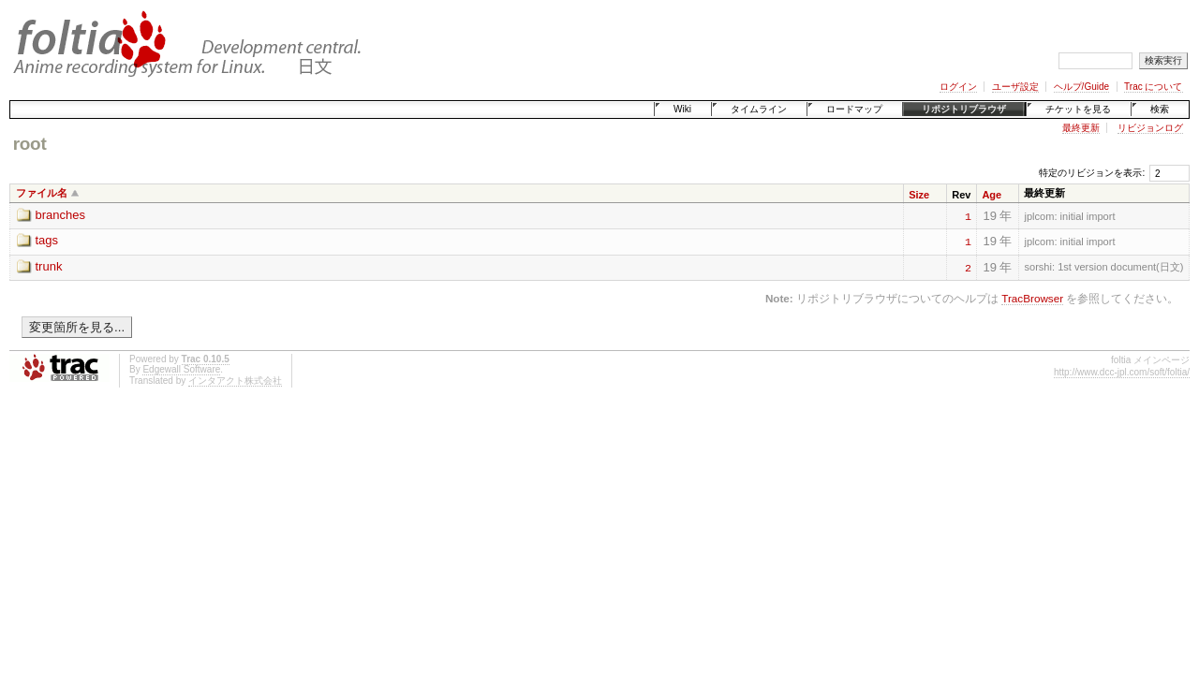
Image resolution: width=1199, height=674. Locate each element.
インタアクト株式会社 (235, 380)
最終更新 (1081, 128)
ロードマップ (854, 109)
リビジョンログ (1150, 128)
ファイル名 (41, 192)
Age (991, 194)
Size (919, 194)
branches (60, 215)
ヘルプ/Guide (1081, 86)
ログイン (958, 86)
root (30, 144)
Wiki (682, 109)
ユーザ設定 (1015, 86)
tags (47, 240)
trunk (49, 266)
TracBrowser (1032, 298)
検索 (1159, 109)
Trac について (1153, 86)
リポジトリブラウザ (964, 109)
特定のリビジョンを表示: (1092, 173)
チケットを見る (1078, 109)
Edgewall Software (181, 369)
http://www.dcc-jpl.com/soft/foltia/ (1122, 372)
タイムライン (759, 109)
